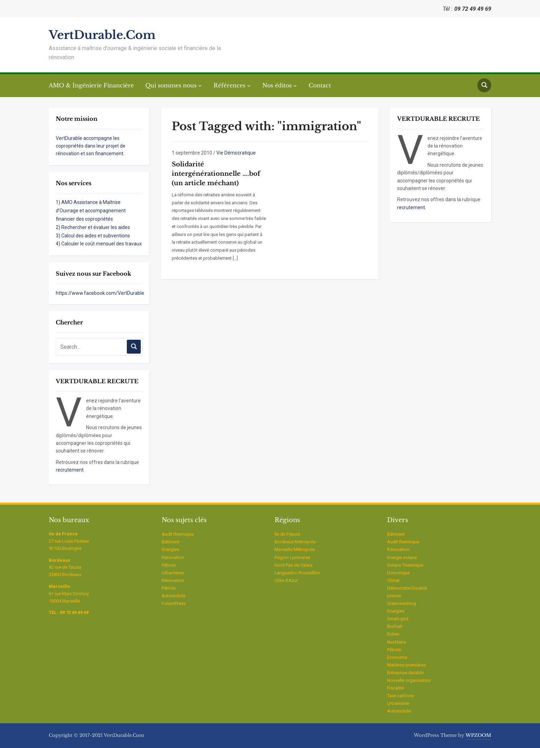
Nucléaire (396, 642)
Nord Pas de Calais (294, 565)
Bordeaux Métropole (295, 541)
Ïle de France (287, 534)
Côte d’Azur (286, 580)
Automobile (173, 595)
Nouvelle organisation (409, 680)
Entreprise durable (405, 672)
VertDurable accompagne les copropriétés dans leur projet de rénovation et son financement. (90, 146)
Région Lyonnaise (292, 557)
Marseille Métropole (295, 549)
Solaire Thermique (405, 565)
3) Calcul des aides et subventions (93, 235)
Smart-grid (397, 618)
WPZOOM (478, 735)
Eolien (393, 634)
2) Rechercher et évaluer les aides (93, 227)
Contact (320, 85)
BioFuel (394, 626)
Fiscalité (395, 688)
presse (394, 595)
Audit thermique (178, 534)
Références (229, 85)
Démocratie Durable (407, 588)
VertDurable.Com (102, 35)
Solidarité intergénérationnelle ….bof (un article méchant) (216, 173)
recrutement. (70, 470)
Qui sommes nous (170, 85)
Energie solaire (402, 557)
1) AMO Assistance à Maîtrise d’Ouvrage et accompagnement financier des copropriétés (91, 210)
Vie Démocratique (236, 153)
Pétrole (169, 565)
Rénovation (173, 557)
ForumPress (174, 603)
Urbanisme (173, 572)
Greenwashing (401, 603)
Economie (397, 657)
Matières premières (406, 665)
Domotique (398, 572)
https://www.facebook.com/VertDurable (100, 293)
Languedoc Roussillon (297, 572)
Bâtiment (170, 541)
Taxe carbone (400, 695)
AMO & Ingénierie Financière (91, 85)
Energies (170, 549)
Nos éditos (277, 85)
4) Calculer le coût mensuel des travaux (99, 243)
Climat (393, 580)
